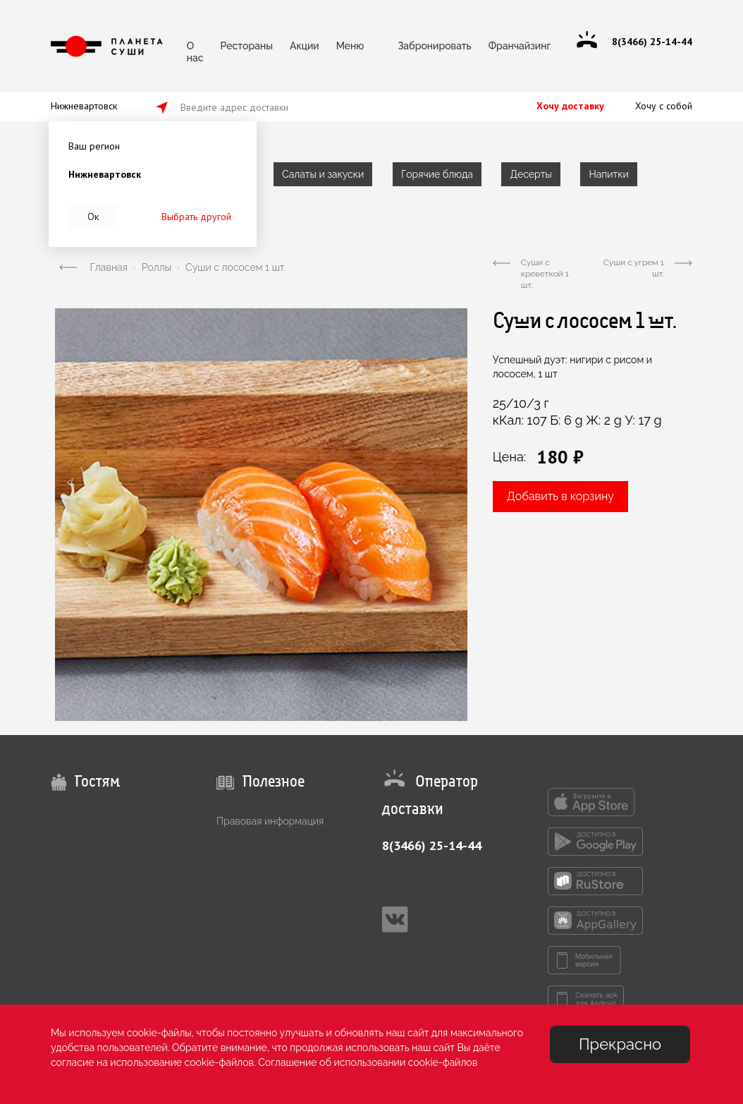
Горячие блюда (437, 174)
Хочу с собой (663, 105)
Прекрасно (620, 1044)
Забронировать (434, 45)
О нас (195, 49)
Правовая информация (270, 821)
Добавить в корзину (560, 496)
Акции (304, 45)
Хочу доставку (570, 105)
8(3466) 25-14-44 (431, 845)
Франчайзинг (520, 45)
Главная (109, 267)
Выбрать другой (196, 216)
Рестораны (247, 45)
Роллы (156, 267)
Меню (350, 45)
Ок (93, 216)
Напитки (608, 174)
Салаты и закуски (323, 174)
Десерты (530, 174)
